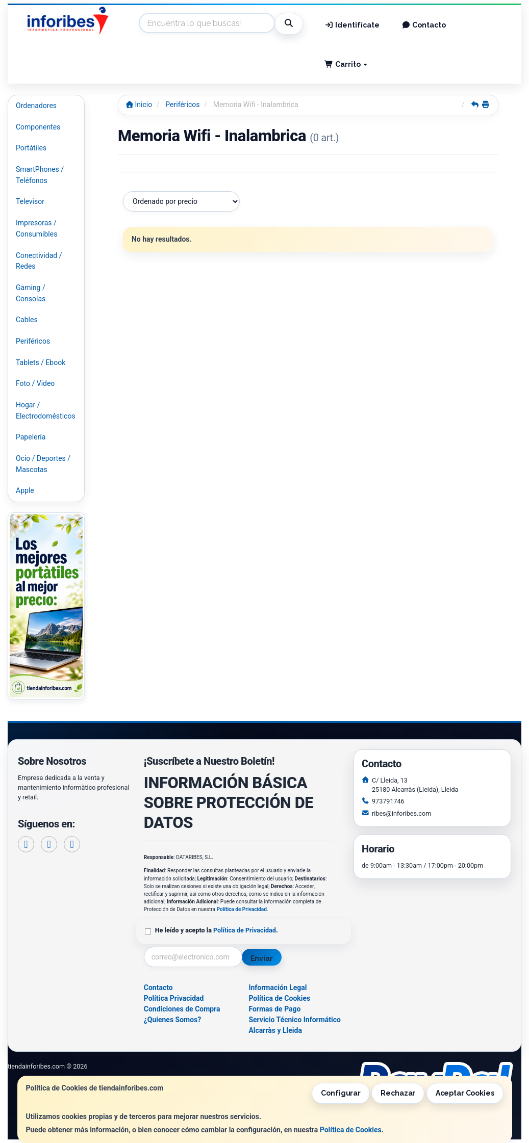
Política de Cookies (351, 1130)
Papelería (30, 437)
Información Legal (277, 987)
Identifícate (352, 25)
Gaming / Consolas (30, 293)
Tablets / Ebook (40, 362)
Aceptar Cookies (465, 1093)
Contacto (424, 25)
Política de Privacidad (241, 909)
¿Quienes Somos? (172, 1020)
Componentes (38, 127)
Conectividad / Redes (39, 261)
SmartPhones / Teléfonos (40, 175)
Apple (25, 490)
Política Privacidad (174, 998)
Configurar (341, 1093)
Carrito (345, 64)
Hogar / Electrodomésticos (45, 410)
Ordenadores (36, 105)
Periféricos (33, 341)
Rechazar (398, 1093)
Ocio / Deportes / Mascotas (43, 464)
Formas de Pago (274, 1009)
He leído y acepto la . (216, 930)
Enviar (261, 958)
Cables (27, 320)
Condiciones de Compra (182, 1009)
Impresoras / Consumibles (36, 228)
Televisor (30, 201)
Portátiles (31, 148)
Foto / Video (35, 383)
